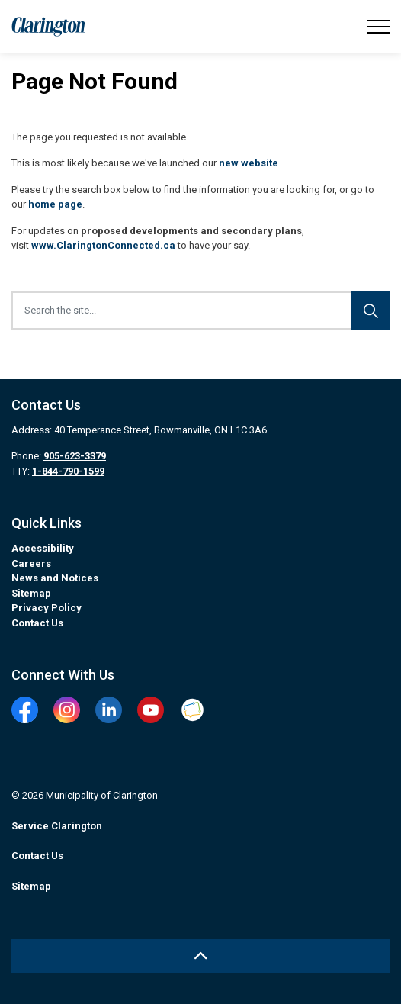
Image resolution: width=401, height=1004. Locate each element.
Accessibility (42, 548)
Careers (31, 563)
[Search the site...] (200, 310)
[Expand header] (378, 26)
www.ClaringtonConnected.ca (103, 245)
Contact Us (37, 623)
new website (248, 163)
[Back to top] (200, 956)
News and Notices (54, 578)
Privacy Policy (46, 607)
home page (55, 204)
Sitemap (31, 593)
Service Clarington (56, 826)
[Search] (370, 310)
